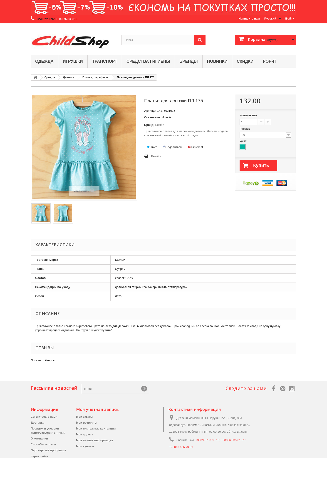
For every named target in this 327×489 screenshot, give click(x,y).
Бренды (188, 61)
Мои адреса (84, 434)
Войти (289, 18)
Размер (245, 128)
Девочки (68, 77)
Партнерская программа (48, 450)
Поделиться (172, 147)
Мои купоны (85, 446)
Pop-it (269, 61)
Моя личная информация (94, 440)
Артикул (150, 110)
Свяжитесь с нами (44, 416)
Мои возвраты (86, 422)
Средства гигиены (148, 61)
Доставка (37, 422)
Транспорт (104, 61)
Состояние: (152, 117)
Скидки (245, 61)
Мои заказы (84, 416)
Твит (152, 147)
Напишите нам (249, 18)
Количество (248, 115)
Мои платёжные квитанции (96, 428)
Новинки (217, 61)
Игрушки (73, 61)
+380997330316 (66, 19)
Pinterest (195, 147)
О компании (39, 438)
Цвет (243, 140)
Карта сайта (39, 456)
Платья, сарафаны (95, 77)
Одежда (44, 61)
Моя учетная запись (97, 409)
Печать (156, 156)
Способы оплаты (43, 444)
